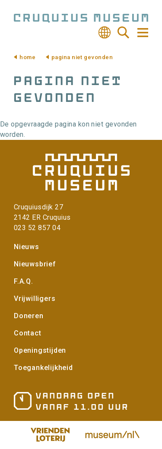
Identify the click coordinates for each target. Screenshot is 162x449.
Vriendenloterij (50, 435)
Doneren (29, 316)
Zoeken (124, 32)
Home (27, 57)
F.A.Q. (23, 281)
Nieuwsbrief (35, 264)
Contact (27, 333)
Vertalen (104, 32)
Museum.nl (112, 435)
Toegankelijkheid (43, 368)
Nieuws (26, 247)
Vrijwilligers (34, 298)
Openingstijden (40, 350)
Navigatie (142, 32)
